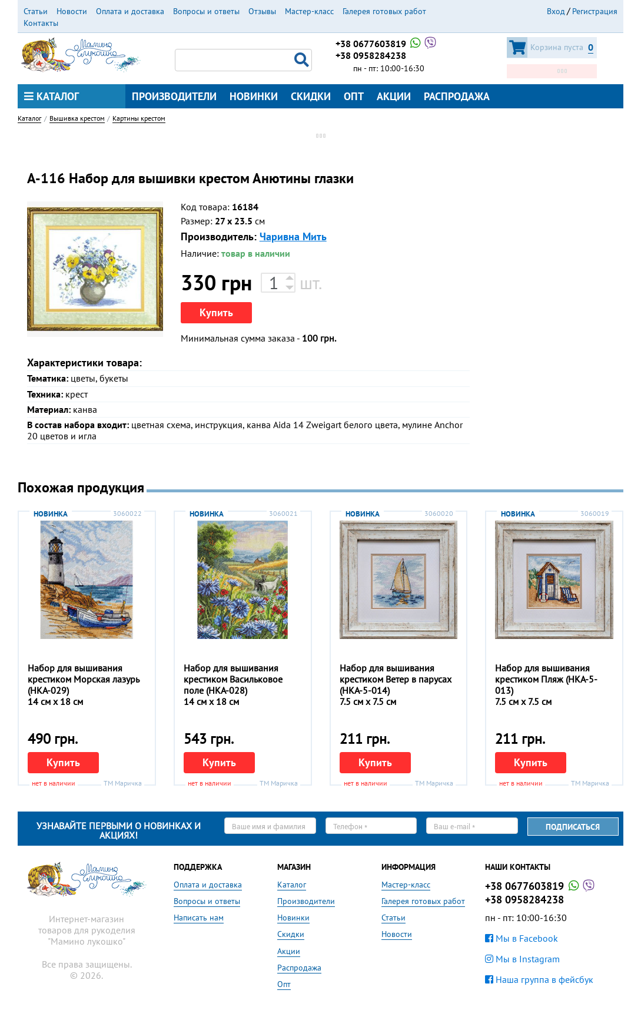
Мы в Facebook (521, 938)
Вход (556, 11)
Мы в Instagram (522, 959)
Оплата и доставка (130, 11)
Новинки (254, 96)
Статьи (36, 11)
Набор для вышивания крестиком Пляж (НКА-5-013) (546, 679)
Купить (216, 312)
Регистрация (594, 11)
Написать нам (199, 917)
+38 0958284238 (371, 55)
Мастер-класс (309, 11)
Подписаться (573, 827)
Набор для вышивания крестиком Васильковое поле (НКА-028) (233, 679)
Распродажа (457, 96)
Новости (72, 11)
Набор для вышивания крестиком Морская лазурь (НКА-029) (83, 679)
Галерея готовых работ (384, 11)
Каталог (51, 96)
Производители (174, 96)
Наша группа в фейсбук (539, 979)
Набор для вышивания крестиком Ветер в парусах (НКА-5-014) (395, 679)
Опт (354, 96)
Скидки (311, 96)
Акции (394, 96)
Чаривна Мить (293, 236)
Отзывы (262, 11)
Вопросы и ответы (206, 11)
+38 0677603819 (387, 43)
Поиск (303, 60)
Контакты (41, 23)
